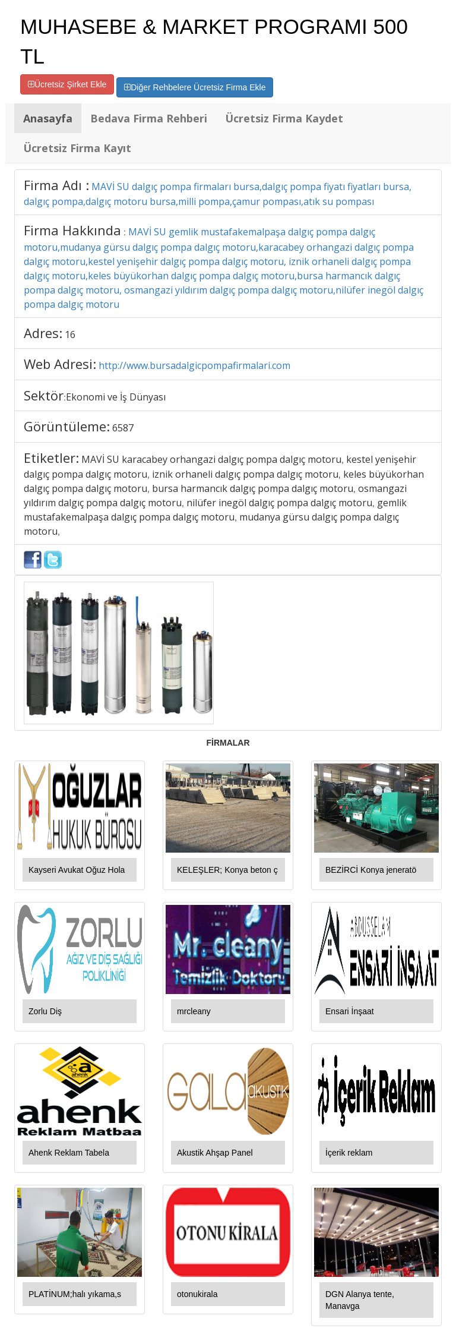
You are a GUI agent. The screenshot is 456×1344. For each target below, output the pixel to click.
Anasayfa (47, 118)
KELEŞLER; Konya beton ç (227, 870)
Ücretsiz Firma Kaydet (284, 118)
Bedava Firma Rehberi (148, 118)
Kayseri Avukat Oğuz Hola (76, 870)
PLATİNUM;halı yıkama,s (74, 1294)
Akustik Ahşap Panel (215, 1152)
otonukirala (197, 1294)
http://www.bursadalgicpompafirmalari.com (194, 365)
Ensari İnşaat (349, 1011)
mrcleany (194, 1011)
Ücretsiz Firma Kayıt (77, 148)
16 (70, 334)
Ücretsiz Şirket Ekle (67, 84)
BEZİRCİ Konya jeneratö (370, 870)
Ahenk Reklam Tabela (68, 1152)
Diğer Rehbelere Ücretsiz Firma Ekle (194, 87)
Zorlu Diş (45, 1011)
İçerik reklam (348, 1152)
